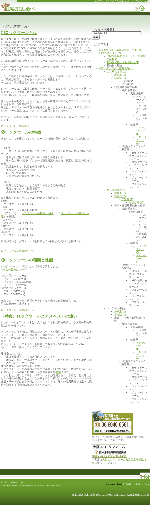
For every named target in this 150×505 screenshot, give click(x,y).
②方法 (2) (120, 196)
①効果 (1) (120, 74)
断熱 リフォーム (18, 6)
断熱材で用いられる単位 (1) (123, 62)
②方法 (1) (120, 77)
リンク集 (144, 494)
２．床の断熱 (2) (116, 189)
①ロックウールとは (19, 32)
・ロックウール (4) (141, 140)
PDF (58, 372)
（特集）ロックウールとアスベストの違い (39, 316)
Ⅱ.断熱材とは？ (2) (110, 52)
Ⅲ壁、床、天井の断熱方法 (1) (116, 68)
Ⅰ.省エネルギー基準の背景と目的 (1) (120, 49)
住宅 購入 (77, 494)
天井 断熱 (89, 494)
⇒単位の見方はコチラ (13, 269)
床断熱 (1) (127, 199)
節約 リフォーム (104, 494)
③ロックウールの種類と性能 (27, 260)
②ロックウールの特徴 (21, 132)
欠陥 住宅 (119, 494)
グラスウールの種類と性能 (37, 213)
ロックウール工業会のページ (18, 126)
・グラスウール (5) (141, 131)
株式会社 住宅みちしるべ (135, 484)
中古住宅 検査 (133, 494)
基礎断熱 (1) (136, 202)
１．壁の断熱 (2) (116, 71)
